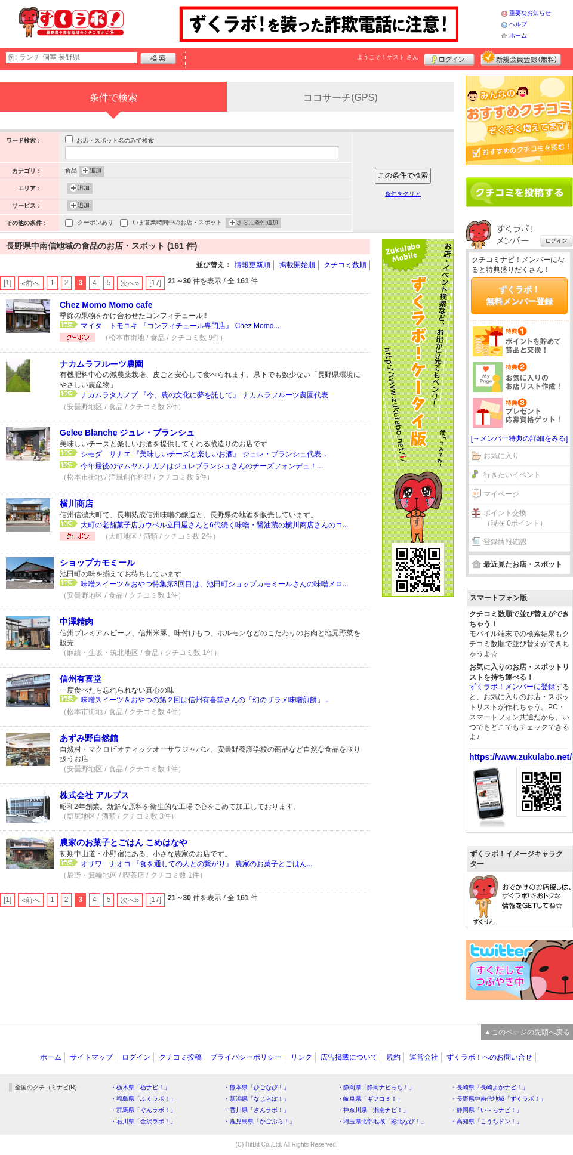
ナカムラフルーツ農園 (101, 364)
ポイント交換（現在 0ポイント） (515, 518)
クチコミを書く (519, 192)
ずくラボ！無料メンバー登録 (519, 295)
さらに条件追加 (257, 223)
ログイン (449, 58)
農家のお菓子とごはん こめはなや (123, 842)
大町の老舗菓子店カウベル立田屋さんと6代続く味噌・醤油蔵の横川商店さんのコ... (215, 525)
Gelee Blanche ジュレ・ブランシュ (127, 432)
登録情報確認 (504, 542)
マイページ (501, 494)
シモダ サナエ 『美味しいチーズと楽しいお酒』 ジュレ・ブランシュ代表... (204, 454)
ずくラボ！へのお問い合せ (489, 1057)
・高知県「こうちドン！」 (486, 1121)
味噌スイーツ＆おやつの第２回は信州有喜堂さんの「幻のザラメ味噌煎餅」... (205, 700)
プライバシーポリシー (246, 1057)
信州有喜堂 (80, 679)
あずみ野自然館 (89, 738)
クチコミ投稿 (180, 1057)
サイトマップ (91, 1057)
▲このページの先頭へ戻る (527, 1032)
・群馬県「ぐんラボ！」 (143, 1110)
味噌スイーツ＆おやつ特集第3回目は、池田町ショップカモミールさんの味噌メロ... (215, 584)
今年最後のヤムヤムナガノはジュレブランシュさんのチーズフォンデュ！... (202, 466)
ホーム (518, 35)
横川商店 (76, 503)
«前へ (30, 283)
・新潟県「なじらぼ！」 (256, 1098)
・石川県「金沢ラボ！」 (143, 1121)
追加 (95, 171)
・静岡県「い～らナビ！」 (486, 1110)
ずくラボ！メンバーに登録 (512, 686)
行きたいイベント (512, 475)
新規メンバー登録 (520, 58)
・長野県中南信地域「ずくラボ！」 (498, 1098)
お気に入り (501, 456)
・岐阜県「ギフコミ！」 (370, 1098)
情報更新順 (252, 265)
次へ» (130, 283)
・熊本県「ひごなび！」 (256, 1087)
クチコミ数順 (345, 265)
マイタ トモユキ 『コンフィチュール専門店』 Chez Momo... (180, 326)
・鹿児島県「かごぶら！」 (259, 1121)
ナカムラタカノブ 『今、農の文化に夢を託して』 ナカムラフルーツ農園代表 (204, 395)
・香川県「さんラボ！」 (256, 1110)
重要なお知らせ (530, 13)
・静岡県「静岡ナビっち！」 (376, 1087)
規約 (393, 1057)
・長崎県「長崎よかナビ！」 (489, 1087)
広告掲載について (349, 1057)
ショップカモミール (97, 562)
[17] (155, 283)
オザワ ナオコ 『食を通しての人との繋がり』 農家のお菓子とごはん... (197, 864)
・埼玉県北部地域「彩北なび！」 (382, 1121)
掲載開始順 (297, 265)
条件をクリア (403, 193)
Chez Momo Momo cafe (106, 305)
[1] (7, 283)
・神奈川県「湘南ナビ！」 (373, 1110)
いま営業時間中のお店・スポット (177, 223)
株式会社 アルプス (94, 795)
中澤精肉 (76, 621)
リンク (301, 1057)
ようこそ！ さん (387, 57)
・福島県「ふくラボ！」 (143, 1098)
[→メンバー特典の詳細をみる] (519, 438)
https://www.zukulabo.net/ (520, 757)
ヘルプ (518, 24)
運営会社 (423, 1057)
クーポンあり (95, 223)
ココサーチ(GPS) (340, 97)
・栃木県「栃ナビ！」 (140, 1087)
